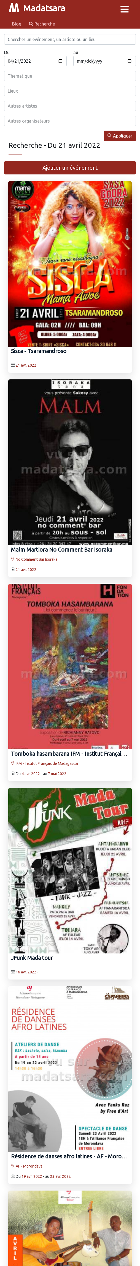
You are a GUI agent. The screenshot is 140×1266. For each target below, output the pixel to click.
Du (7, 52)
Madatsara (37, 8)
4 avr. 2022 (30, 774)
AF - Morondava (26, 1166)
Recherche (42, 23)
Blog (17, 23)
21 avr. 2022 (26, 365)
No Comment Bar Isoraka (34, 559)
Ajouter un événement (70, 167)
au (75, 52)
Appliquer (119, 135)
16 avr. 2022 (26, 972)
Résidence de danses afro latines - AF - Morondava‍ (73, 1156)
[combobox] (70, 76)
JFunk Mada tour (32, 958)
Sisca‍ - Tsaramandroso (38, 351)
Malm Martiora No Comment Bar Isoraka (61, 549)
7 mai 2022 (57, 774)
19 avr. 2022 (31, 1176)
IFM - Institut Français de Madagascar (45, 763)
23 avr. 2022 (60, 1176)
